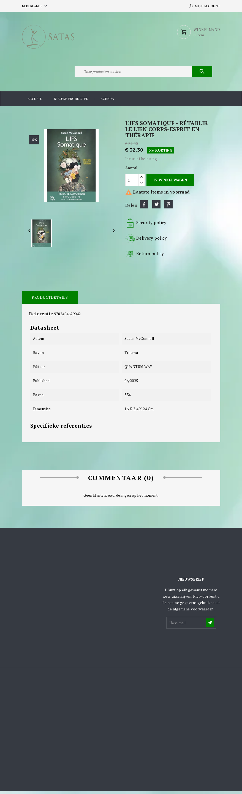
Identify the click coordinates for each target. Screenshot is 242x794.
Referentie (41, 317)
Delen (144, 207)
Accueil (35, 102)
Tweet (156, 207)
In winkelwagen (170, 183)
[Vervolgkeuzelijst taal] (35, 6)
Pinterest (168, 207)
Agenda (107, 102)
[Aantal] (131, 183)
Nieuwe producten (71, 102)
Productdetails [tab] (50, 300)
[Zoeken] (143, 74)
